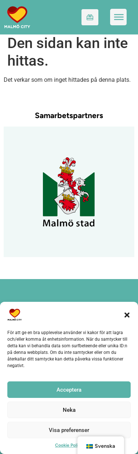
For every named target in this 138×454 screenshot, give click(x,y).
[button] (127, 314)
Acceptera (69, 390)
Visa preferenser (69, 430)
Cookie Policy (69, 445)
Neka (69, 410)
